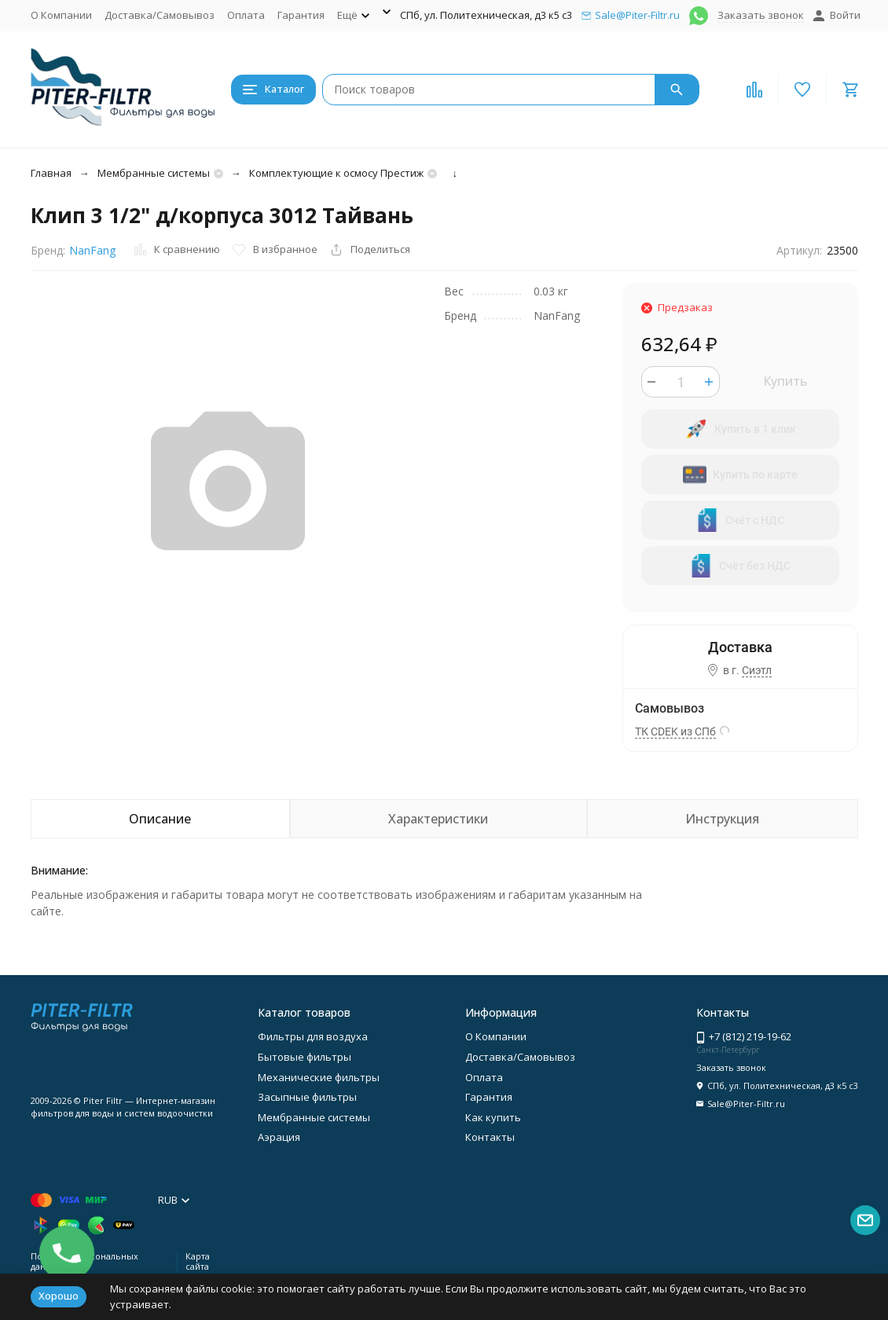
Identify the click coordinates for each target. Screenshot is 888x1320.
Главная (51, 173)
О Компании (61, 15)
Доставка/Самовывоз (160, 15)
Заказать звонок (760, 15)
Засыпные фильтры (307, 1097)
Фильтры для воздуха (313, 1036)
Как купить (493, 1117)
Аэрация (279, 1137)
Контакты (490, 1137)
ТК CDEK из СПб (675, 731)
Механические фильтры (319, 1077)
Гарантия (301, 15)
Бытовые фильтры (304, 1057)
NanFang (92, 250)
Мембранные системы (153, 173)
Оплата (246, 15)
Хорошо (59, 1296)
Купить (785, 381)
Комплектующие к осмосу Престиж (336, 173)
